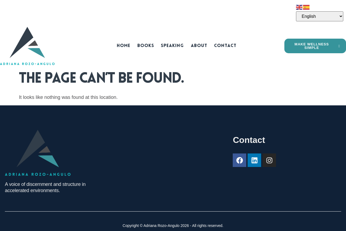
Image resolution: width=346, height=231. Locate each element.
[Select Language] (319, 16)
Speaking (172, 45)
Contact (222, 45)
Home (126, 45)
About (197, 45)
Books (146, 45)
